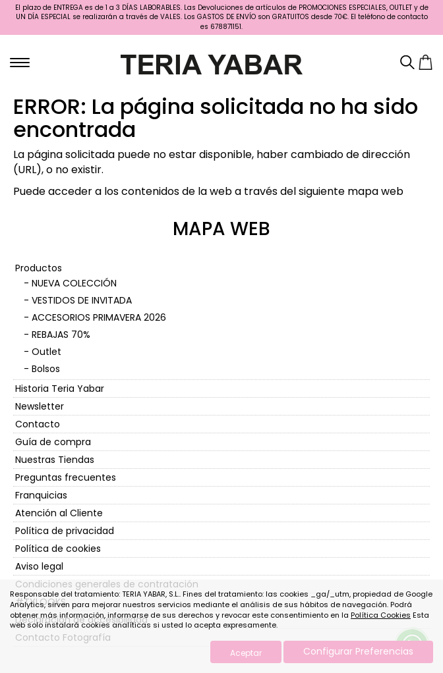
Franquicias (41, 495)
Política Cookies (381, 615)
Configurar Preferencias (358, 651)
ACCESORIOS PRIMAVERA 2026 (99, 317)
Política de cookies (58, 548)
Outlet (46, 351)
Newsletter (39, 406)
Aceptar (246, 653)
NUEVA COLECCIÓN (74, 283)
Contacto (37, 424)
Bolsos (46, 368)
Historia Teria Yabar (59, 388)
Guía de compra (53, 441)
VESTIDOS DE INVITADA (82, 300)
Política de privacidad (64, 530)
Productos (38, 268)
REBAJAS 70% (61, 334)
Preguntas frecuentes (65, 477)
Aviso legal (39, 566)
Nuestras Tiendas (54, 459)
